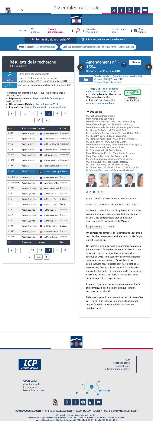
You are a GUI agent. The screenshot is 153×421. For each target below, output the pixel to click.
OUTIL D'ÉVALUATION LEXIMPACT (120, 404)
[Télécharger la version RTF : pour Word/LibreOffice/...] (107, 75)
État (64, 122)
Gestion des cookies (116, 411)
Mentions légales (35, 411)
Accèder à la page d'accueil (76, 18)
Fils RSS (103, 411)
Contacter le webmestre (88, 411)
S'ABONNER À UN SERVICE (88, 404)
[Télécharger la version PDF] (124, 58)
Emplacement (30, 122)
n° (11, 122)
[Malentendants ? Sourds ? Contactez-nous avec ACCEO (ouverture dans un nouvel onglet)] (54, 395)
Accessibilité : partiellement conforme (60, 411)
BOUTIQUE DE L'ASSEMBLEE (28, 404)
